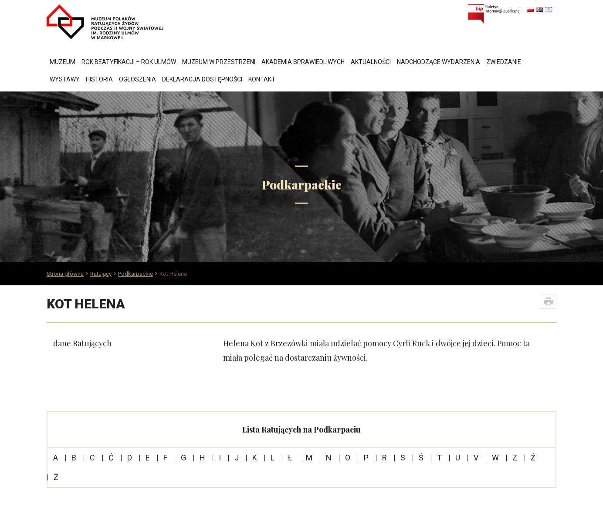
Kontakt (261, 79)
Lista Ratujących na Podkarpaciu (301, 429)
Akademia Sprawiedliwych (303, 61)
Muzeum (62, 61)
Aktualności (371, 61)
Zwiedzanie (503, 61)
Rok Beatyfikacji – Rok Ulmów (128, 61)
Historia (99, 79)
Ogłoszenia (137, 79)
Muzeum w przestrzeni (218, 61)
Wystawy (65, 79)
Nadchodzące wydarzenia (438, 61)
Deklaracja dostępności (202, 79)
